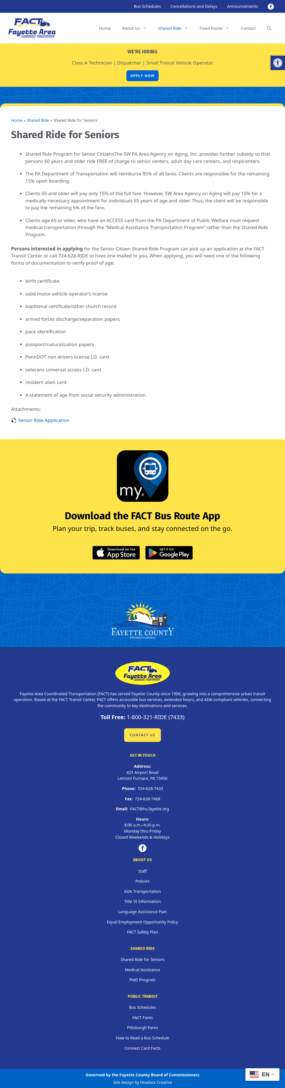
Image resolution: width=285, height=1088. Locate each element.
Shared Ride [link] (176, 28)
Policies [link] (142, 881)
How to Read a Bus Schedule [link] (142, 1037)
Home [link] (105, 28)
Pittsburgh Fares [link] (142, 1027)
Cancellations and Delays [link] (194, 6)
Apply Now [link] (143, 75)
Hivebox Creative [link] (156, 1082)
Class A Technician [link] (92, 62)
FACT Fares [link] (142, 1017)
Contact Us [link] (142, 734)
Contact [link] (248, 28)
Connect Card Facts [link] (142, 1048)
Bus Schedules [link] (147, 6)
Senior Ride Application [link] (44, 420)
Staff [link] (142, 871)
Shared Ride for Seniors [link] (142, 959)
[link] (278, 63)
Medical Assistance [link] (142, 969)
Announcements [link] (242, 6)
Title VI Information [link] (142, 901)
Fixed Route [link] (217, 28)
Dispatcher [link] (129, 62)
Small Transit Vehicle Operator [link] (179, 62)
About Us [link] (137, 28)
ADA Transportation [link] (142, 891)
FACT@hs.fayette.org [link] (149, 808)
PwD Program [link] (142, 979)
